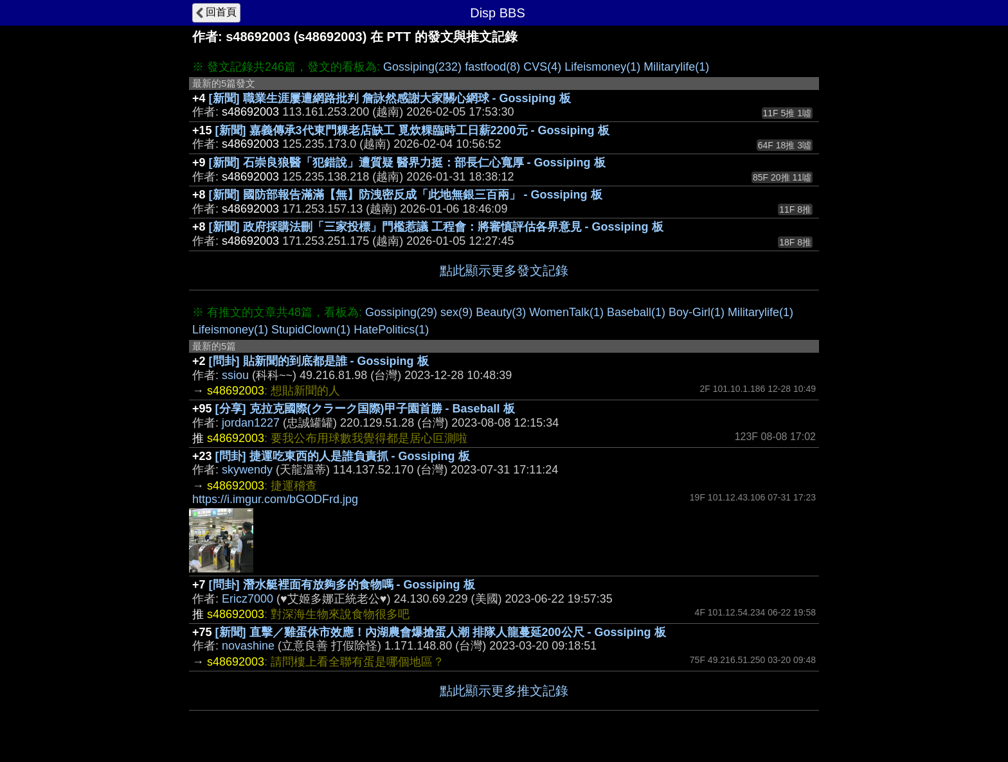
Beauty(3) (501, 312)
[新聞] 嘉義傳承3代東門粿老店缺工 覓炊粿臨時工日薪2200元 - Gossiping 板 (412, 130)
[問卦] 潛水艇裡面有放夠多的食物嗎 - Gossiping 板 (342, 584)
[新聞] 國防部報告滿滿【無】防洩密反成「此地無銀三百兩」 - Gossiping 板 (405, 194)
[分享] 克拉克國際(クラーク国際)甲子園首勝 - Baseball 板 (365, 408)
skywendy (247, 469)
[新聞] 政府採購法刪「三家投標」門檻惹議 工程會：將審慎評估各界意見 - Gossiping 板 (436, 226)
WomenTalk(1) (566, 312)
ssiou (235, 375)
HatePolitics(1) (391, 329)
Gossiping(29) (401, 312)
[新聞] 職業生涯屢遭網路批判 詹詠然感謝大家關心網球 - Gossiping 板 (390, 98)
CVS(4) (542, 66)
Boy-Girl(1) (696, 312)
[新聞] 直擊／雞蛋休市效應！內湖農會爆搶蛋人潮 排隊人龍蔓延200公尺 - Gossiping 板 (440, 632)
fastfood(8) (492, 66)
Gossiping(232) (422, 66)
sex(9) (456, 312)
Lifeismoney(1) (602, 66)
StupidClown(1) (310, 329)
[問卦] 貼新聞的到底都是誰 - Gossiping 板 (319, 361)
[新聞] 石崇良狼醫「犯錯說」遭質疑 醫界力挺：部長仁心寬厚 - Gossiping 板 (407, 162)
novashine (248, 645)
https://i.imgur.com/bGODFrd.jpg (275, 499)
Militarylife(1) (676, 66)
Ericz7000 (247, 598)
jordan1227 (251, 422)
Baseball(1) (636, 312)
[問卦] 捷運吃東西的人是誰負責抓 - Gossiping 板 (342, 456)
